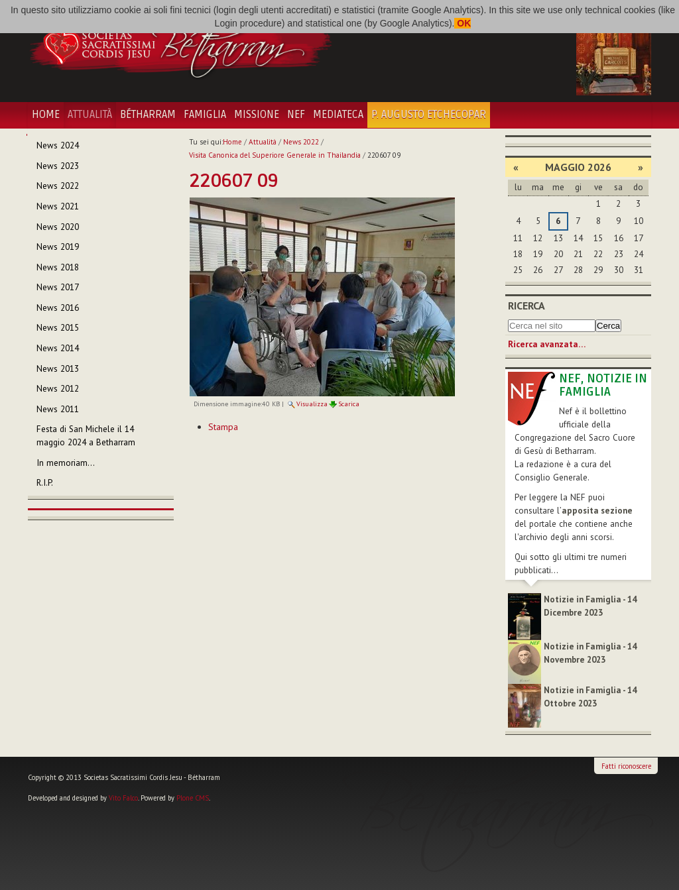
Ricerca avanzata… (547, 344)
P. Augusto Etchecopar (428, 114)
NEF (296, 114)
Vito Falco (123, 798)
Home (46, 114)
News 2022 (301, 141)
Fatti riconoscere (626, 766)
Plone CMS (192, 798)
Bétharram (148, 114)
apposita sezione (597, 510)
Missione (256, 114)
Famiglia (205, 114)
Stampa (223, 427)
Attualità (90, 114)
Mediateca (338, 114)
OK (462, 23)
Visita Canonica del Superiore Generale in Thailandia (275, 155)
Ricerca (526, 305)
